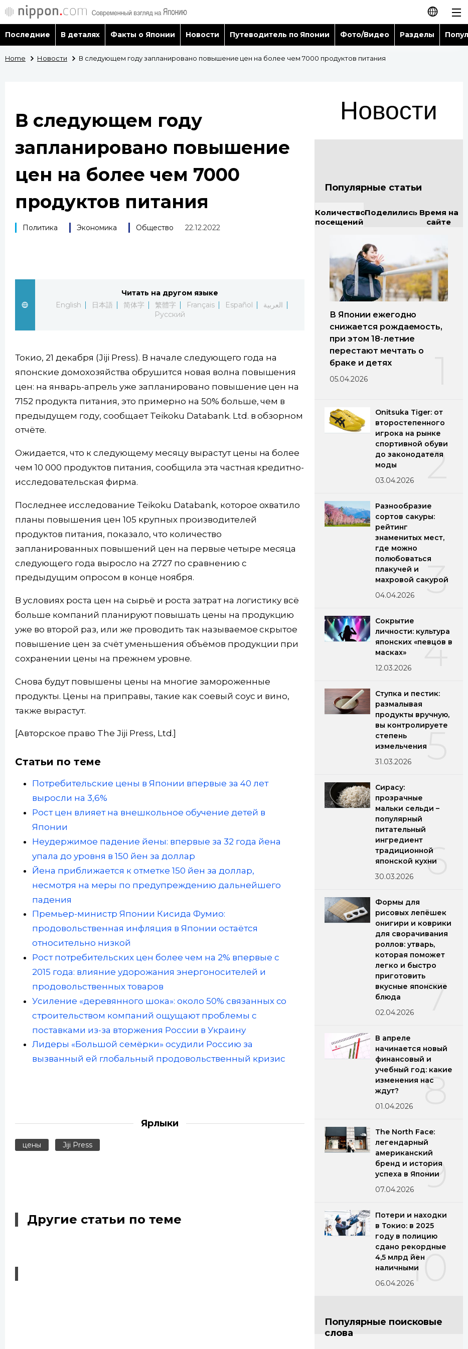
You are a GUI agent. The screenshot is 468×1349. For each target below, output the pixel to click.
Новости (202, 34)
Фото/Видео (364, 34)
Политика (40, 227)
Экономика (97, 227)
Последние (27, 34)
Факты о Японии (142, 34)
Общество (155, 227)
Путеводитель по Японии (280, 34)
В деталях (80, 34)
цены (32, 1144)
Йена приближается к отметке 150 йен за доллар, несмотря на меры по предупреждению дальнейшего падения (156, 885)
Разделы (417, 34)
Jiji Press (77, 1144)
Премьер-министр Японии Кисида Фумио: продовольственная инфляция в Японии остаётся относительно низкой (145, 928)
